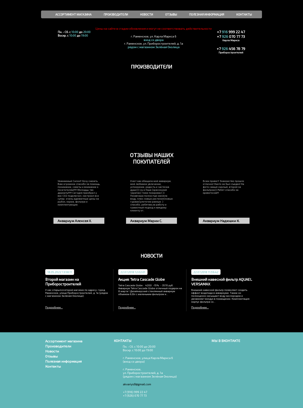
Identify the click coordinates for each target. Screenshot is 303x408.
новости (146, 14)
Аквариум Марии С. (146, 221)
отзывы (171, 14)
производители (116, 14)
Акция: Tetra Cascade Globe (141, 279)
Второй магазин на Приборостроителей (63, 281)
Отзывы (51, 356)
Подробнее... (54, 307)
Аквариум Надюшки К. (221, 221)
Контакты (53, 366)
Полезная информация (63, 361)
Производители (58, 346)
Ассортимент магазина (63, 341)
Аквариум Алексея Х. (75, 221)
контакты (244, 14)
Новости (52, 351)
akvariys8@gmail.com (137, 384)
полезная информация (206, 14)
